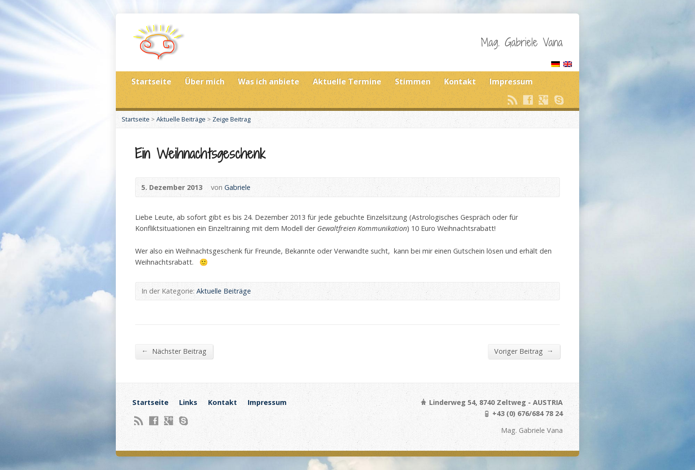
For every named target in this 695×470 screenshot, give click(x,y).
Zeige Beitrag (231, 119)
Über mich (204, 81)
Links (188, 402)
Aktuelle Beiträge (181, 119)
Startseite (151, 81)
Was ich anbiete (268, 81)
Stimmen (413, 81)
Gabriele (237, 187)
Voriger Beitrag (524, 351)
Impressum (511, 81)
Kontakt (460, 81)
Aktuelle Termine (347, 81)
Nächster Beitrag (174, 351)
